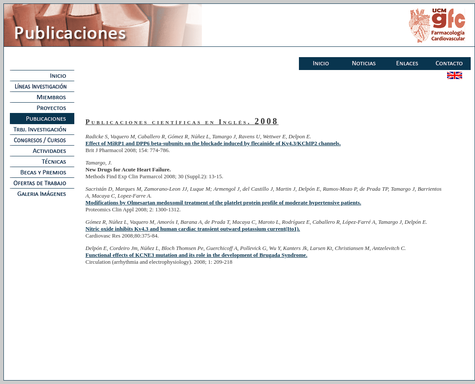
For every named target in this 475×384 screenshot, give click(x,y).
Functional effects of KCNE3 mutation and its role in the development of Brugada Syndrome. (196, 255)
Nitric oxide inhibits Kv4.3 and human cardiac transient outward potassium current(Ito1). (192, 229)
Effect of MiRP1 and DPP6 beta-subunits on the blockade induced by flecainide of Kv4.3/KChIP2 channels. (213, 143)
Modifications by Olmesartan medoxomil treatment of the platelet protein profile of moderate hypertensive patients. (223, 202)
